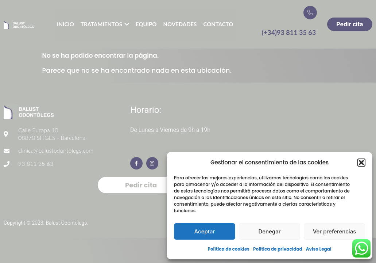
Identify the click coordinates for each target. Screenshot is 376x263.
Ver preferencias (334, 231)
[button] (361, 162)
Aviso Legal (319, 249)
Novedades (180, 24)
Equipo (146, 24)
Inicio (65, 24)
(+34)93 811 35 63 (289, 32)
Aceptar (204, 231)
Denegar (269, 231)
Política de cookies (228, 249)
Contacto (218, 24)
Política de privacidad (277, 249)
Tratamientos (105, 24)
